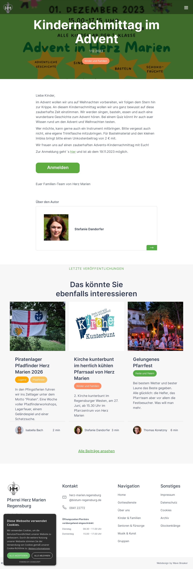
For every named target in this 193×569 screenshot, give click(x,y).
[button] (186, 8)
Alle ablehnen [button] (42, 555)
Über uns (124, 510)
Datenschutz (169, 502)
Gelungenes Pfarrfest (146, 362)
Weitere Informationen (39, 548)
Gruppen (123, 541)
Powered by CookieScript (29, 562)
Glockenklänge (170, 525)
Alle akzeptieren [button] (18, 555)
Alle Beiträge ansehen (96, 451)
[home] (8, 7)
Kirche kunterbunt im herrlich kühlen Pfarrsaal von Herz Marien (94, 369)
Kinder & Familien (129, 518)
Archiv (165, 518)
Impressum (168, 494)
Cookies (166, 510)
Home (122, 494)
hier (73, 151)
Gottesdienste (127, 502)
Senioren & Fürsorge (131, 525)
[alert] (30, 539)
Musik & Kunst (127, 533)
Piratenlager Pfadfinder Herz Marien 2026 (32, 366)
